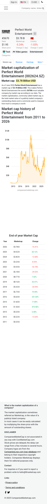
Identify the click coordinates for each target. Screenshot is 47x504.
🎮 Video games (20, 52)
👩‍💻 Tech (6, 52)
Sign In (14, 2)
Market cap (7, 62)
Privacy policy (11, 482)
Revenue (19, 62)
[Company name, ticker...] (32, 8)
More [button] (40, 62)
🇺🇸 (23, 2)
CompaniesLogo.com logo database (20, 452)
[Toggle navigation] (6, 8)
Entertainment (36, 52)
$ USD (34, 2)
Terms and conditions (15, 487)
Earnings (30, 62)
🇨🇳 (32, 38)
